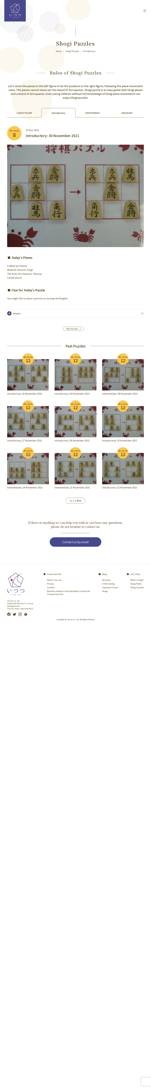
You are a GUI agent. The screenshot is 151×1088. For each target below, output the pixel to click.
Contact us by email (75, 542)
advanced (126, 112)
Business (106, 580)
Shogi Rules (136, 583)
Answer (16, 313)
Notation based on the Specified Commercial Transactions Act (68, 593)
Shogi (105, 591)
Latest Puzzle (24, 112)
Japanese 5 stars (110, 587)
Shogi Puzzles (72, 51)
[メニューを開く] (144, 10)
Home (59, 51)
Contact (51, 587)
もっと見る (75, 500)
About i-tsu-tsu (54, 580)
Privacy (50, 583)
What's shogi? (137, 580)
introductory (58, 113)
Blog (104, 574)
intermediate (92, 112)
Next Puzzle (72, 328)
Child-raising (108, 583)
